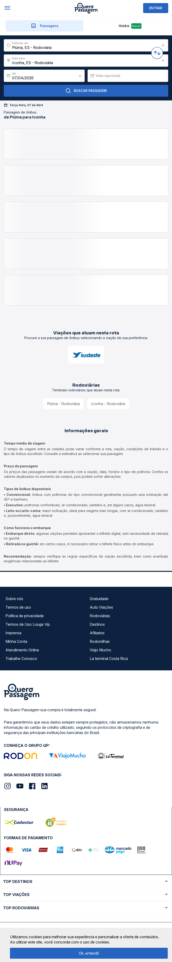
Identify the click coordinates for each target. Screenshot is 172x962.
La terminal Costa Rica (109, 658)
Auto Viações (101, 607)
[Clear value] (80, 75)
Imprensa (13, 632)
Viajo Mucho (100, 650)
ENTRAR (155, 8)
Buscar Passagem (86, 91)
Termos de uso (18, 607)
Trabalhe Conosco (21, 658)
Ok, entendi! (89, 953)
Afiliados (97, 632)
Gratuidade (99, 598)
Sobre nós (14, 598)
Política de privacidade (24, 615)
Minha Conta (16, 641)
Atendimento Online (22, 650)
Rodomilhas (100, 641)
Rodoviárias (100, 615)
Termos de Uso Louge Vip (27, 624)
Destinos (97, 624)
